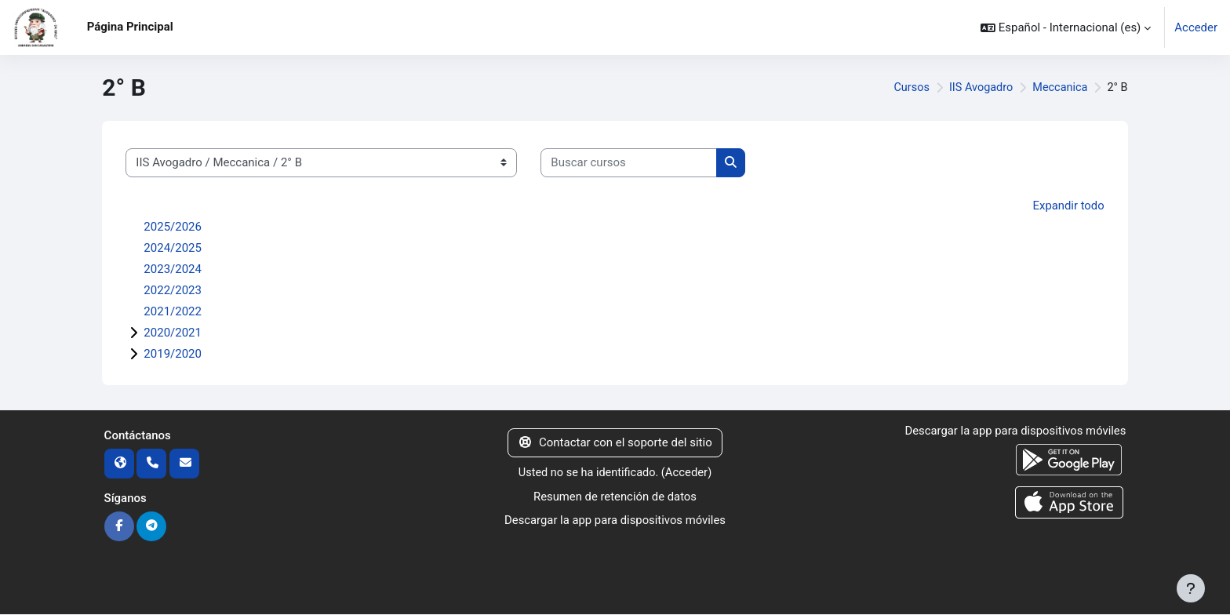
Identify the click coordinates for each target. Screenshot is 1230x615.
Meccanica (1058, 88)
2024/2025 (173, 248)
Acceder (1195, 27)
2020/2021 (173, 333)
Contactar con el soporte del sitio (614, 442)
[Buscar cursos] (628, 162)
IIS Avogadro (977, 88)
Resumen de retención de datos (615, 496)
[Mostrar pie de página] (1191, 588)
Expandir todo (1068, 205)
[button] (1065, 27)
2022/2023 (173, 290)
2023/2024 (173, 269)
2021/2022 (173, 311)
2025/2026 (173, 227)
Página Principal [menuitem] (130, 27)
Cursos (905, 88)
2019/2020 (173, 354)
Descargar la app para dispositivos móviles (614, 520)
